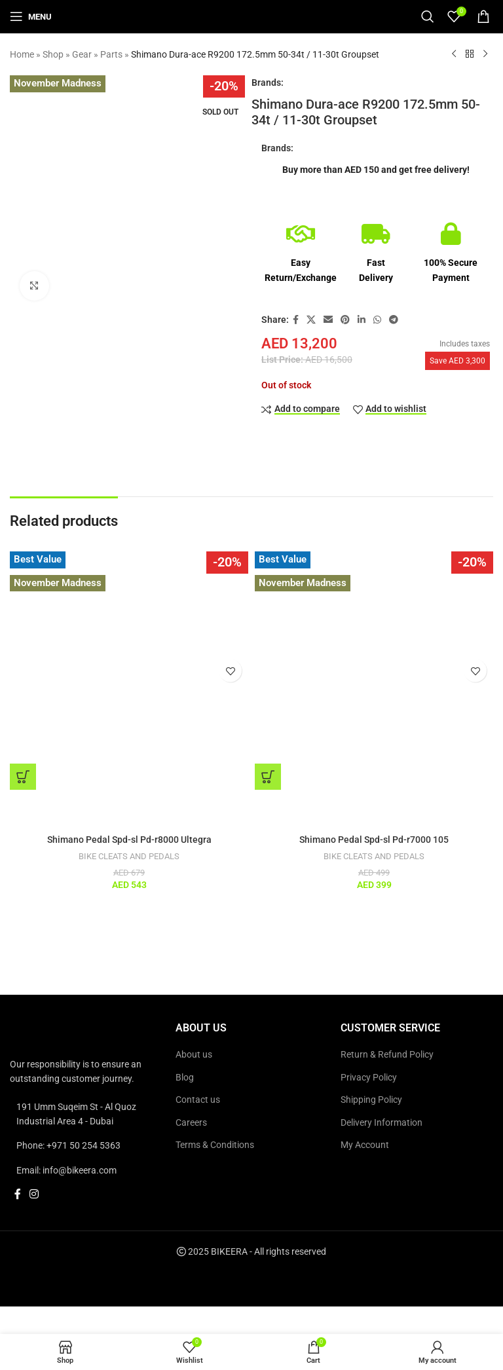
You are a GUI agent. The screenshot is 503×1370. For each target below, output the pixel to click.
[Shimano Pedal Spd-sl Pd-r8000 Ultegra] (129, 670)
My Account (365, 1144)
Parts (111, 54)
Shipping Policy (371, 1099)
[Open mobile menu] (30, 16)
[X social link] (311, 320)
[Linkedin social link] (361, 320)
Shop (53, 54)
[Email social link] (328, 320)
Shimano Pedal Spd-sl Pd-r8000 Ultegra (129, 839)
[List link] (86, 1114)
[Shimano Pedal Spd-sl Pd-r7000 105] (374, 670)
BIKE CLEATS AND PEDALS (129, 856)
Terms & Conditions (215, 1144)
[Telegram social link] (393, 320)
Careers (191, 1122)
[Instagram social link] (34, 1194)
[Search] (428, 16)
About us (194, 1054)
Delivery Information (381, 1122)
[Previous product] (454, 54)
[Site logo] (251, 15)
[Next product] (485, 54)
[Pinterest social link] (345, 320)
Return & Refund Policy (387, 1054)
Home (22, 54)
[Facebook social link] (296, 320)
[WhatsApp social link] (377, 320)
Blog (185, 1077)
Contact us (198, 1099)
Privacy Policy (369, 1077)
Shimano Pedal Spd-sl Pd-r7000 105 (374, 839)
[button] (23, 777)
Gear (82, 54)
